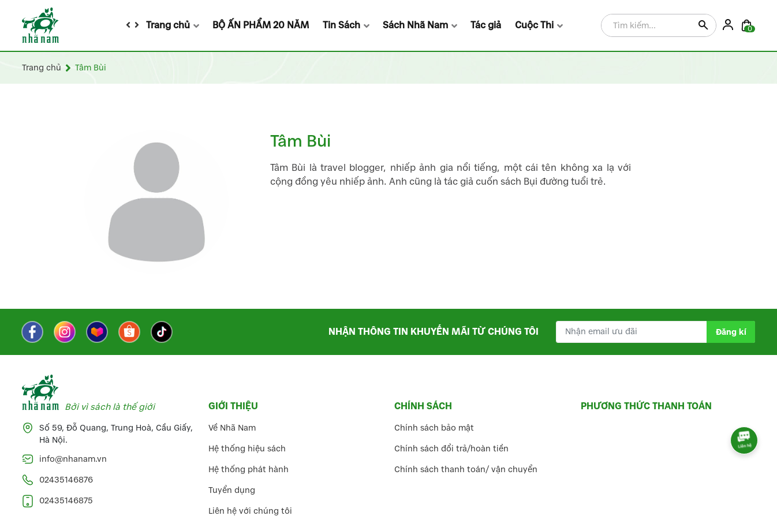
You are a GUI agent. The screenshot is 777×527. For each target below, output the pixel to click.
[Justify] (703, 26)
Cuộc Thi (534, 25)
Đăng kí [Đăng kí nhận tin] (731, 332)
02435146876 (66, 480)
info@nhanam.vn (73, 459)
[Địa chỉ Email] (655, 332)
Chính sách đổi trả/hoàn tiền (451, 449)
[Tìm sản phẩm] (659, 26)
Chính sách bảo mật (434, 428)
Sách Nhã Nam (415, 25)
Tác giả (485, 25)
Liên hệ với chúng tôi (250, 511)
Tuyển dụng (231, 490)
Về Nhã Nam (232, 428)
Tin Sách (341, 25)
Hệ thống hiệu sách (247, 449)
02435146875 (66, 501)
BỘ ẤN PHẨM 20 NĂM (260, 25)
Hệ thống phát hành (248, 469)
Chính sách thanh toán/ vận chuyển (465, 469)
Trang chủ (168, 25)
